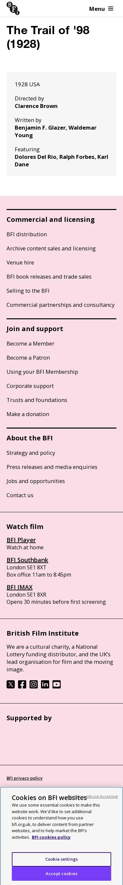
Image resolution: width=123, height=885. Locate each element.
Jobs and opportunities (36, 481)
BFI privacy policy (25, 778)
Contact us (20, 495)
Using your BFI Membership (42, 371)
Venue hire (20, 262)
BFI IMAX (19, 587)
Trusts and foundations (37, 400)
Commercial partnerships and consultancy (60, 304)
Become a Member (30, 343)
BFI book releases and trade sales (49, 276)
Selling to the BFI (28, 290)
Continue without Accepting (92, 798)
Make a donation (28, 414)
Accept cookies (61, 876)
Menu (101, 8)
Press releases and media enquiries (52, 467)
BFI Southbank (27, 560)
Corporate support (30, 386)
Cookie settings (61, 861)
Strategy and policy (31, 452)
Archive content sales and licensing (51, 248)
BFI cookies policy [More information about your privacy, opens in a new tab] (51, 839)
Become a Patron (28, 357)
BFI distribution (27, 234)
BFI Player (21, 540)
